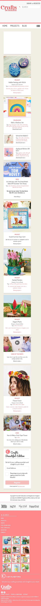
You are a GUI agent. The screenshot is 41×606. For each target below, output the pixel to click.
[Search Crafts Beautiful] (28, 7)
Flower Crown (17, 401)
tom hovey (19, 187)
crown (19, 404)
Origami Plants (17, 322)
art (9, 86)
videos (3, 523)
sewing (22, 126)
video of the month (17, 354)
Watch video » (17, 361)
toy (24, 139)
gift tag (14, 126)
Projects (14, 25)
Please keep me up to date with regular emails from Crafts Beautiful (18, 475)
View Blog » (17, 196)
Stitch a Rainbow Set (17, 123)
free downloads (5, 525)
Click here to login (21, 486)
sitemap (25, 594)
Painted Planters (17, 280)
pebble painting (18, 86)
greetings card (25, 154)
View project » (17, 92)
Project (17, 80)
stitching (20, 127)
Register (36, 3)
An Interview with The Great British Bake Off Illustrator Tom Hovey (17, 183)
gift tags (19, 154)
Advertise (4, 530)
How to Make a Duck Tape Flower (17, 435)
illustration (13, 185)
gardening (19, 284)
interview (18, 185)
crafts (20, 124)
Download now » (17, 129)
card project (13, 124)
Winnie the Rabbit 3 (22, 136)
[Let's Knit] (4, 506)
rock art (26, 86)
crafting (11, 284)
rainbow (18, 126)
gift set (11, 126)
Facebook (2, 592)
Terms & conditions (16, 594)
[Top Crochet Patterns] (22, 506)
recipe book (22, 155)
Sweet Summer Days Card (17, 237)
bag (10, 124)
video (17, 433)
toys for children (23, 140)
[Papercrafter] (34, 506)
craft (18, 124)
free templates (5, 527)
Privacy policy (5, 594)
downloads (17, 120)
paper (23, 404)
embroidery (25, 124)
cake (9, 185)
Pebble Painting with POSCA (17, 82)
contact (3, 532)
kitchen (17, 155)
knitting (17, 139)
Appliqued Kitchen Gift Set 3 (23, 150)
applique (20, 153)
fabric (7, 126)
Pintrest (4, 592)
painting (12, 86)
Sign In (29, 3)
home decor (24, 284)
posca (23, 86)
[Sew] (12, 506)
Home (4, 25)
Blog (24, 25)
